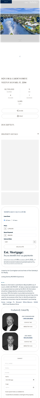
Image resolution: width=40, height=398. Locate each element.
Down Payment (8, 232)
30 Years (7, 220)
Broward (18, 302)
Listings (9, 302)
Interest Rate (8, 239)
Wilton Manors (27, 302)
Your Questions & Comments (14, 391)
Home (3, 302)
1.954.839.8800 (28, 318)
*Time (7, 384)
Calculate (20, 247)
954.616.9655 (28, 338)
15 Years (14, 220)
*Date (7, 376)
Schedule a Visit (20, 358)
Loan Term (7, 216)
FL (14, 302)
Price (5, 225)
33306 (36, 302)
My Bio (30, 326)
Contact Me (28, 322)
